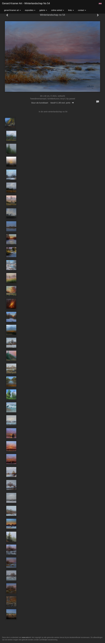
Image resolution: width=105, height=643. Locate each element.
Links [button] (71, 10)
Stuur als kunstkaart (52, 103)
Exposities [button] (30, 10)
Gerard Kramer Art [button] (12, 10)
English (100, 3)
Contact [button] (82, 10)
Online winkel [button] (57, 10)
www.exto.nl (26, 637)
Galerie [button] (43, 10)
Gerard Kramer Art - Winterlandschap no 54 (26, 3)
